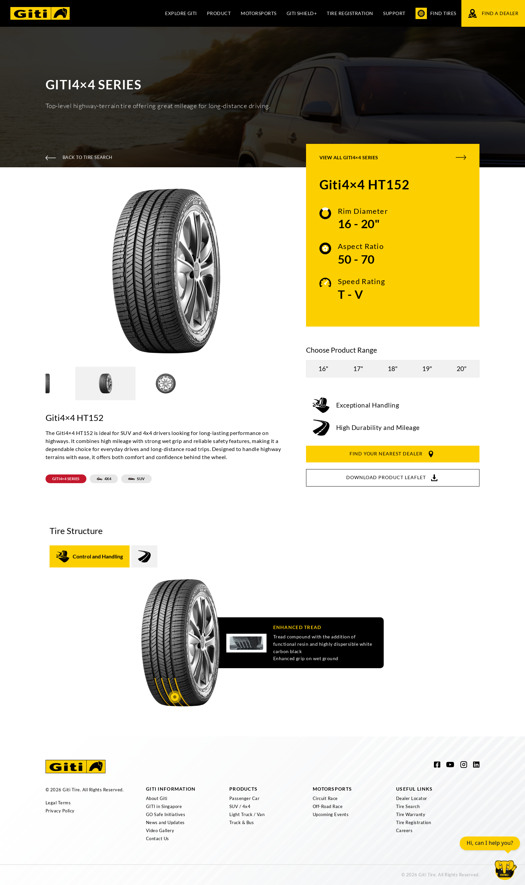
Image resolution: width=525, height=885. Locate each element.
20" (462, 368)
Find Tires (436, 13)
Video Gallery (160, 830)
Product (219, 13)
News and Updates (165, 822)
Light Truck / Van (247, 814)
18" (393, 368)
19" (427, 368)
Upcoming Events (331, 814)
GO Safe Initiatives (165, 814)
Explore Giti (181, 13)
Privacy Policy (60, 810)
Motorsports (258, 13)
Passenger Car (244, 798)
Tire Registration (350, 13)
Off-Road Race (328, 806)
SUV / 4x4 (239, 806)
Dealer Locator (411, 798)
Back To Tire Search (79, 157)
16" (323, 368)
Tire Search (408, 806)
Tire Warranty (410, 814)
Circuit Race (325, 798)
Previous (40, 272)
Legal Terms (58, 802)
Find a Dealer (493, 13)
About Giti (156, 798)
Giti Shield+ (302, 13)
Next (291, 272)
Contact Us (157, 838)
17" (358, 368)
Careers (404, 830)
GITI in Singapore (164, 806)
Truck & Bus (241, 822)
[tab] (90, 556)
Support (394, 13)
